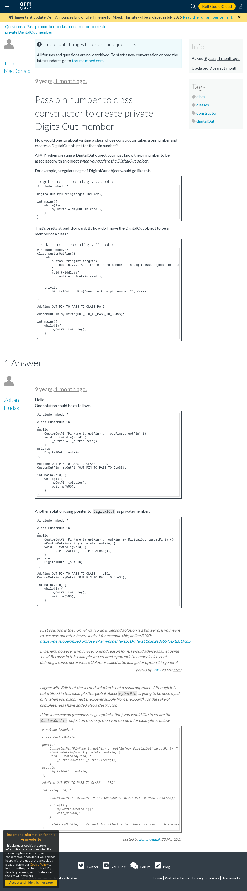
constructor (206, 113)
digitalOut (205, 121)
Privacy (198, 877)
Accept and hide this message (31, 882)
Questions (14, 26)
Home (157, 877)
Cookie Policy (39, 864)
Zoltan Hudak (150, 838)
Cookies (212, 877)
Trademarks (231, 877)
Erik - (156, 670)
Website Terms (177, 877)
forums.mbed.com (88, 60)
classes (202, 104)
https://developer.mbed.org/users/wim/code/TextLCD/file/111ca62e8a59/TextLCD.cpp (115, 640)
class (200, 96)
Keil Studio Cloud (217, 6)
